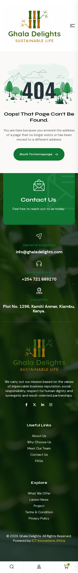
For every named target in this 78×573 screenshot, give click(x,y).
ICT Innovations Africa (48, 540)
